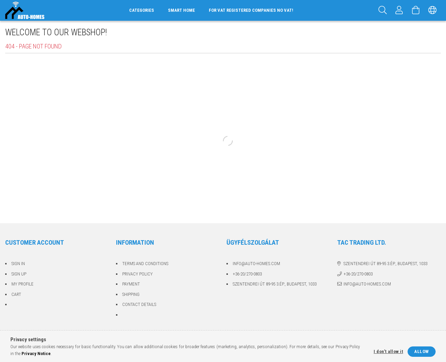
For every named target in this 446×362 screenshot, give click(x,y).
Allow (421, 351)
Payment (131, 284)
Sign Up (18, 274)
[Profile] (399, 10)
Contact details (139, 304)
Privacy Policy (137, 274)
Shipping (131, 294)
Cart (16, 294)
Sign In (18, 263)
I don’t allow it (388, 351)
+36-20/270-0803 (247, 274)
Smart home (181, 10)
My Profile (22, 284)
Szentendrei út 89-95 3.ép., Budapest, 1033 (274, 284)
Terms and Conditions (145, 263)
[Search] (382, 10)
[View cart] (416, 10)
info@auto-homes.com (256, 263)
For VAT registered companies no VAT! (251, 10)
